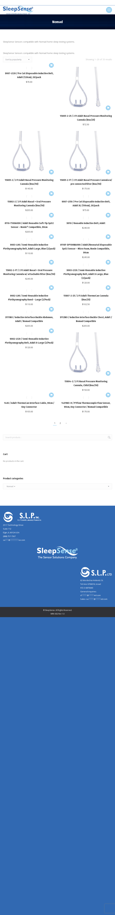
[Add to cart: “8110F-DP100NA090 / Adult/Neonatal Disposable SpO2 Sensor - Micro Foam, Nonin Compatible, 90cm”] (108, 236)
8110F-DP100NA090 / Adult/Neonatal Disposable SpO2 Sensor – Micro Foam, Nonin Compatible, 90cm (86, 248)
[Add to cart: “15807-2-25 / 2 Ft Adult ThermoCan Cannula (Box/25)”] (108, 287)
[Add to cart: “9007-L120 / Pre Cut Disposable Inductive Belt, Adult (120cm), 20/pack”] (51, 65)
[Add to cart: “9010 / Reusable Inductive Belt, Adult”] (108, 215)
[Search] (57, 2)
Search (108, 437)
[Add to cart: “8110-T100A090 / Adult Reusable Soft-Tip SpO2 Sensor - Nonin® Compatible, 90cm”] (51, 215)
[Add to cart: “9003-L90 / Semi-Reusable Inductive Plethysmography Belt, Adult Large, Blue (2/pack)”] (51, 236)
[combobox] (57, 486)
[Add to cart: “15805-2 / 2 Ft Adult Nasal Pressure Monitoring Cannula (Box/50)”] (51, 172)
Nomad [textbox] (10, 486)
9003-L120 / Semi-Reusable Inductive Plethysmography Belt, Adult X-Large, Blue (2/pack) (85, 274)
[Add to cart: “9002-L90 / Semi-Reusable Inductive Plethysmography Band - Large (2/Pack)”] (51, 287)
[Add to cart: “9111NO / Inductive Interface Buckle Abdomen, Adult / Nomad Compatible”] (51, 309)
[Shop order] (17, 59)
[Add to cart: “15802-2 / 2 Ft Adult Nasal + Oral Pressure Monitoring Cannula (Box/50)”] (51, 193)
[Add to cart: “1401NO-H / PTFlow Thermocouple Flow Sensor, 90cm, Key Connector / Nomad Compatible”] (108, 395)
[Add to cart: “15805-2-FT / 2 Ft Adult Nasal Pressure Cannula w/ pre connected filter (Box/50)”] (108, 172)
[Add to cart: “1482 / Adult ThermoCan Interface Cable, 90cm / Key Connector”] (51, 395)
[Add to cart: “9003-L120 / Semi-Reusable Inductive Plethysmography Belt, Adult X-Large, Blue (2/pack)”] (108, 262)
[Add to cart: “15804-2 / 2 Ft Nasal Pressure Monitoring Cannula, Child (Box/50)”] (108, 373)
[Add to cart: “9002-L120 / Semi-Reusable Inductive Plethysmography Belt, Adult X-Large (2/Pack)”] (51, 330)
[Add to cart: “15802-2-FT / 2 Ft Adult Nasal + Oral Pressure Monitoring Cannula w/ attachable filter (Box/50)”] (51, 262)
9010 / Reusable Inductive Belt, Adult (85, 223)
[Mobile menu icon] (109, 10)
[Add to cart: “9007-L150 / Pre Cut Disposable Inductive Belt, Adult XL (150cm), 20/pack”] (108, 193)
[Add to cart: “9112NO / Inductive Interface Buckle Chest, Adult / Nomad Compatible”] (108, 309)
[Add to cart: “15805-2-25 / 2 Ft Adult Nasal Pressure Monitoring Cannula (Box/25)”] (108, 107)
